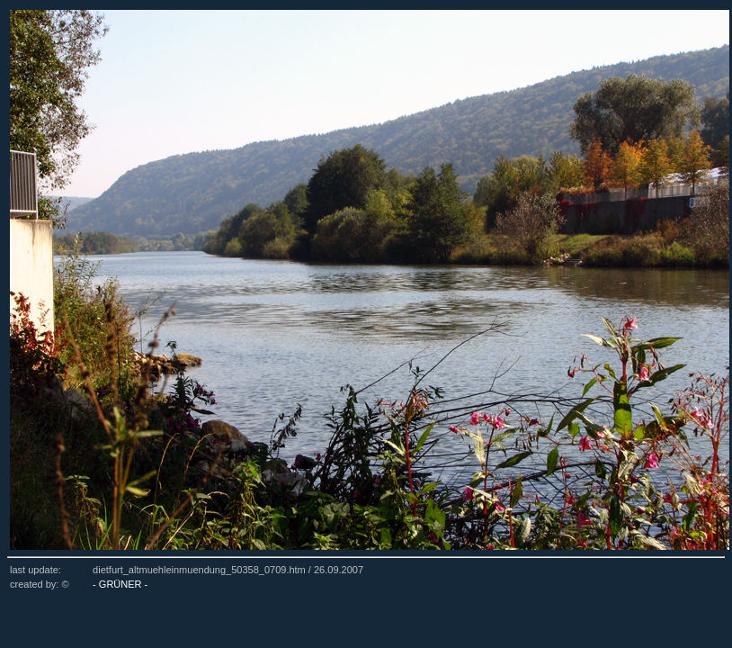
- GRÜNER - (120, 584)
